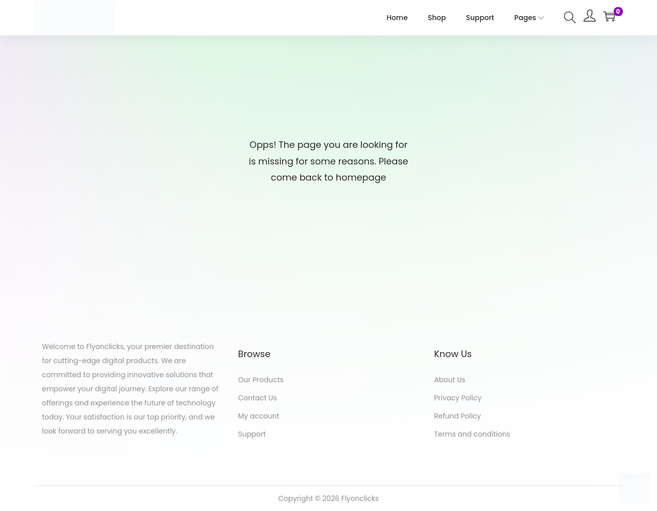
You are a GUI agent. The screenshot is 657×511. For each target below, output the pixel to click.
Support (252, 434)
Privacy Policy (458, 398)
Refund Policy (457, 416)
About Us (449, 380)
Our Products (261, 380)
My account (258, 416)
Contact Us (257, 398)
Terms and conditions (472, 434)
